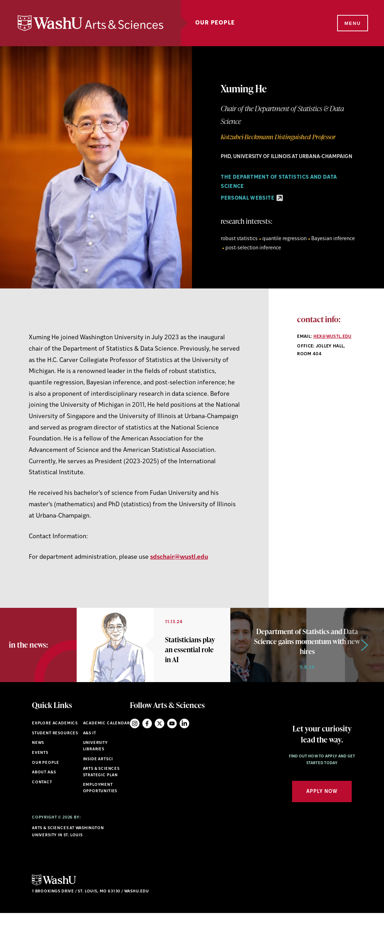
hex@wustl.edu (332, 337)
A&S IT (89, 760)
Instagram (134, 750)
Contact (42, 809)
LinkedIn (184, 750)
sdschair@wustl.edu (179, 557)
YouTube (172, 750)
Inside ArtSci (98, 786)
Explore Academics (55, 750)
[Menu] (352, 23)
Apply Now (322, 818)
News (38, 770)
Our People (215, 23)
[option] (153, 658)
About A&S (44, 799)
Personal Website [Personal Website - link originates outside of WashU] (252, 198)
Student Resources (55, 760)
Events (40, 780)
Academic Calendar (106, 750)
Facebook (147, 750)
